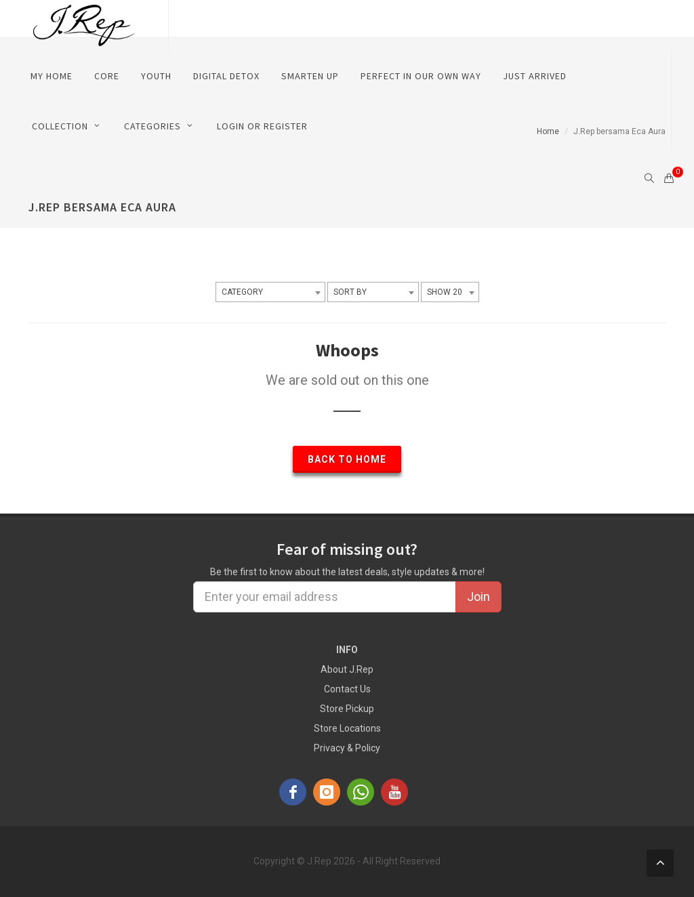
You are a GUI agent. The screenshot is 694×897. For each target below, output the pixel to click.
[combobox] (270, 292)
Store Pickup (347, 708)
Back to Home (347, 459)
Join (478, 596)
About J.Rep (347, 669)
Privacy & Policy (347, 748)
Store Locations (347, 728)
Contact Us (347, 689)
